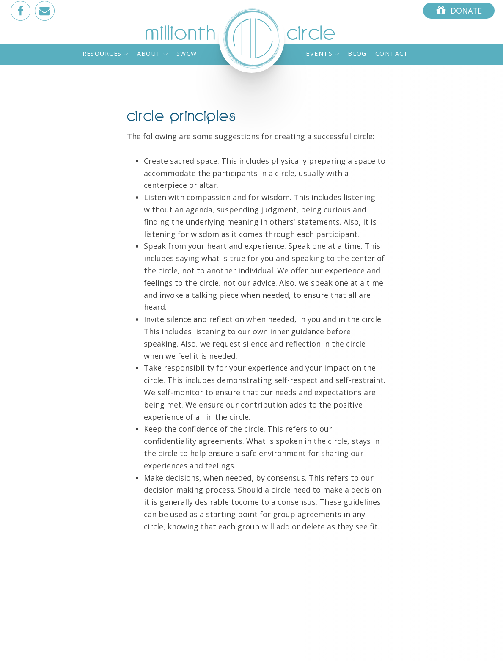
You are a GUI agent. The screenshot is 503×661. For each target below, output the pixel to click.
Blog (357, 54)
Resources (105, 54)
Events (322, 54)
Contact (392, 54)
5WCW (186, 54)
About (152, 54)
